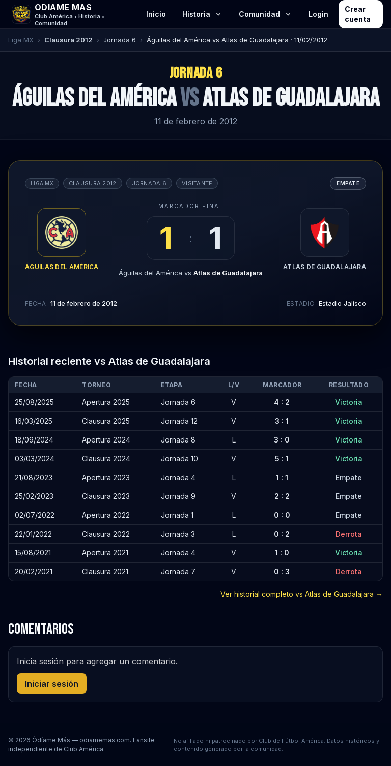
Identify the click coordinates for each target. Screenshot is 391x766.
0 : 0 (282, 515)
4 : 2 (282, 402)
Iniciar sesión (51, 684)
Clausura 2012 (68, 40)
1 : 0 (282, 552)
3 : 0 (282, 439)
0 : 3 (282, 571)
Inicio (156, 14)
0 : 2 (282, 533)
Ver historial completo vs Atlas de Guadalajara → (301, 594)
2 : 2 (282, 496)
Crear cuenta (358, 14)
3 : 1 (282, 421)
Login (318, 14)
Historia (202, 14)
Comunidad (265, 14)
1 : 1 (282, 477)
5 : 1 (282, 458)
